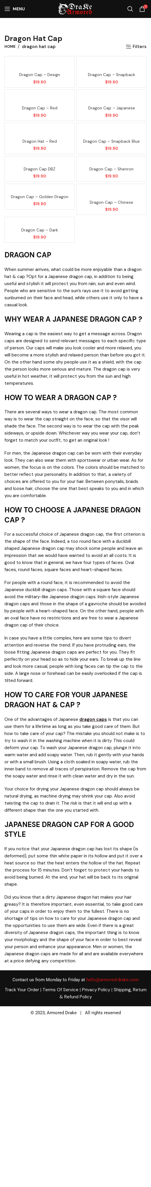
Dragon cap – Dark (39, 230)
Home (9, 46)
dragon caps (93, 719)
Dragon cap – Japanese (111, 108)
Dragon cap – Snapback (111, 74)
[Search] (130, 9)
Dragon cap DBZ (39, 169)
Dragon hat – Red (40, 141)
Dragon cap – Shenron (111, 169)
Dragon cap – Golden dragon (39, 196)
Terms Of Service (60, 990)
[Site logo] (75, 8)
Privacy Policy (96, 990)
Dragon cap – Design (39, 74)
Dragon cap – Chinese (111, 202)
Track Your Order (22, 990)
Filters (140, 46)
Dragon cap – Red (39, 108)
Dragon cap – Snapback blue (111, 141)
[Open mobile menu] (14, 9)
